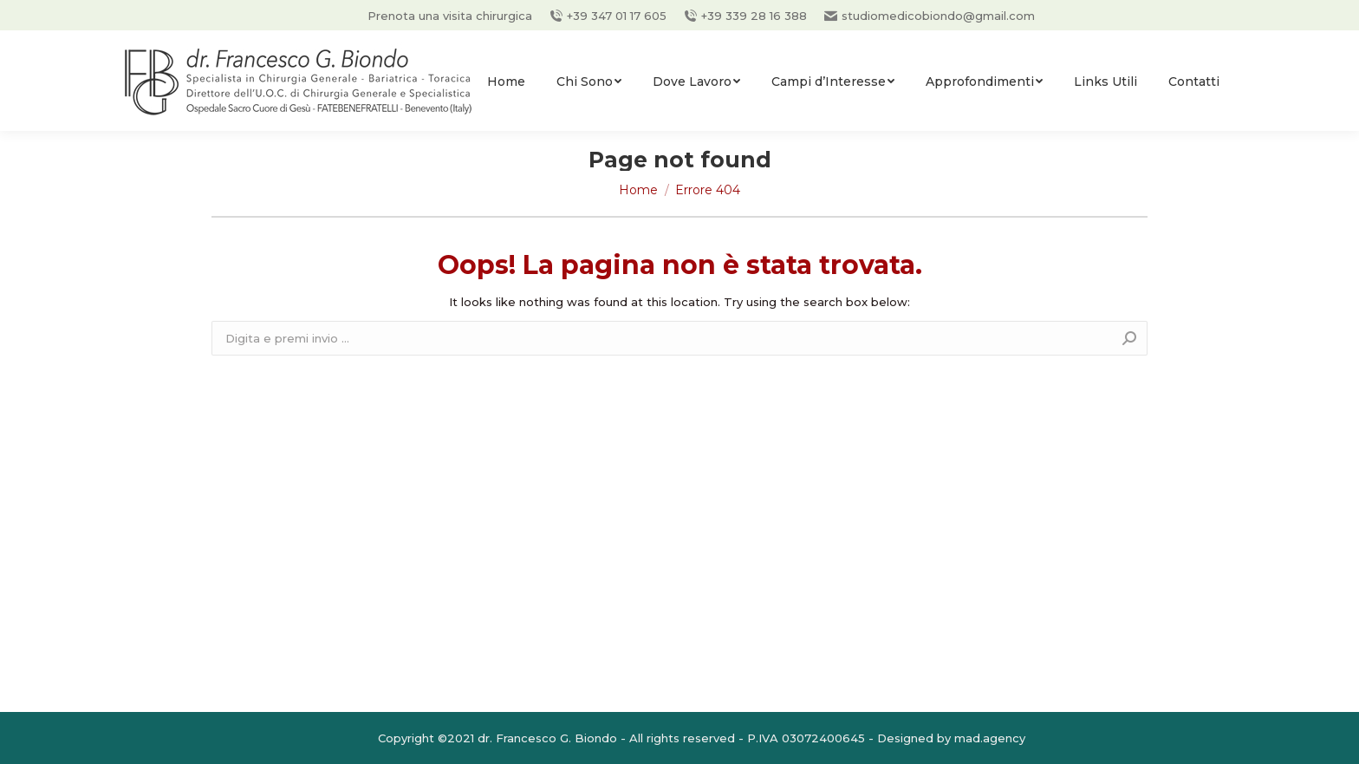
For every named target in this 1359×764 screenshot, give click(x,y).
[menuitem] (506, 81)
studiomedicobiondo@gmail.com (929, 16)
